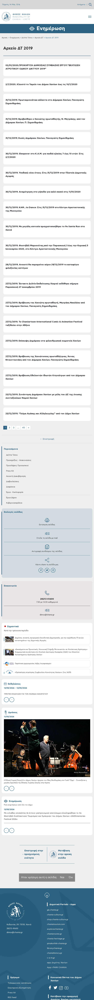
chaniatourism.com (56, 924)
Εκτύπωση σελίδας (47, 522)
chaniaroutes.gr (54, 934)
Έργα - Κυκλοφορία (14, 492)
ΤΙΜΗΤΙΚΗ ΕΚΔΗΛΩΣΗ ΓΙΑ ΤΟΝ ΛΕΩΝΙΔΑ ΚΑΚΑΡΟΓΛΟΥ (26, 694)
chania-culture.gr (55, 915)
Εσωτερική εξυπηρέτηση (19, 988)
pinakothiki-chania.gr (57, 943)
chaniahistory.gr (54, 953)
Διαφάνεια (10, 487)
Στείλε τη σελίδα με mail (47, 535)
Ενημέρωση (14, 38)
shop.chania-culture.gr (57, 919)
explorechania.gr (55, 929)
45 (23, 428)
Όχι (71, 877)
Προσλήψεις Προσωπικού (17, 466)
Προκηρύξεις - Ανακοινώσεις (18, 460)
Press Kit (10, 471)
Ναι (62, 877)
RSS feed (12, 997)
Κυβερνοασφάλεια (14, 503)
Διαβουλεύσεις (12, 481)
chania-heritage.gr (56, 939)
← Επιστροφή (47, 439)
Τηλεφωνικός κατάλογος (19, 983)
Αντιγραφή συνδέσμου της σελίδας (47, 548)
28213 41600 (47, 599)
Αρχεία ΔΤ (39, 38)
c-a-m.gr (51, 958)
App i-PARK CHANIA (57, 967)
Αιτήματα (81, 5)
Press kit (12, 993)
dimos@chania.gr (47, 615)
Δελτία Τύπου (27, 38)
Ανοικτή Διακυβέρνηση (16, 476)
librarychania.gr (54, 948)
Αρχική (4, 38)
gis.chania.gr (53, 910)
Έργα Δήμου (11, 498)
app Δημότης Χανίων (57, 963)
